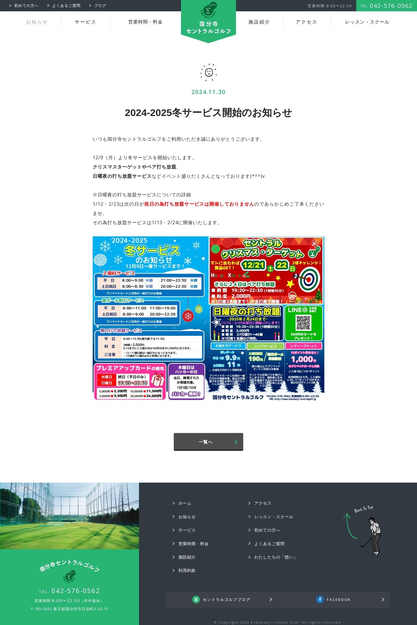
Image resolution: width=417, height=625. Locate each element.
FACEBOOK (339, 599)
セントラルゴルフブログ (226, 599)
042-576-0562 (76, 590)
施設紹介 (259, 21)
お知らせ (37, 21)
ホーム (184, 503)
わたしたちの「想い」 (276, 557)
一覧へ (206, 442)
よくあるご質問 (269, 543)
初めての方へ (267, 530)
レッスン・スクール (367, 21)
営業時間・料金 (145, 21)
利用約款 (187, 570)
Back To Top (362, 530)
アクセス (307, 21)
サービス (86, 21)
